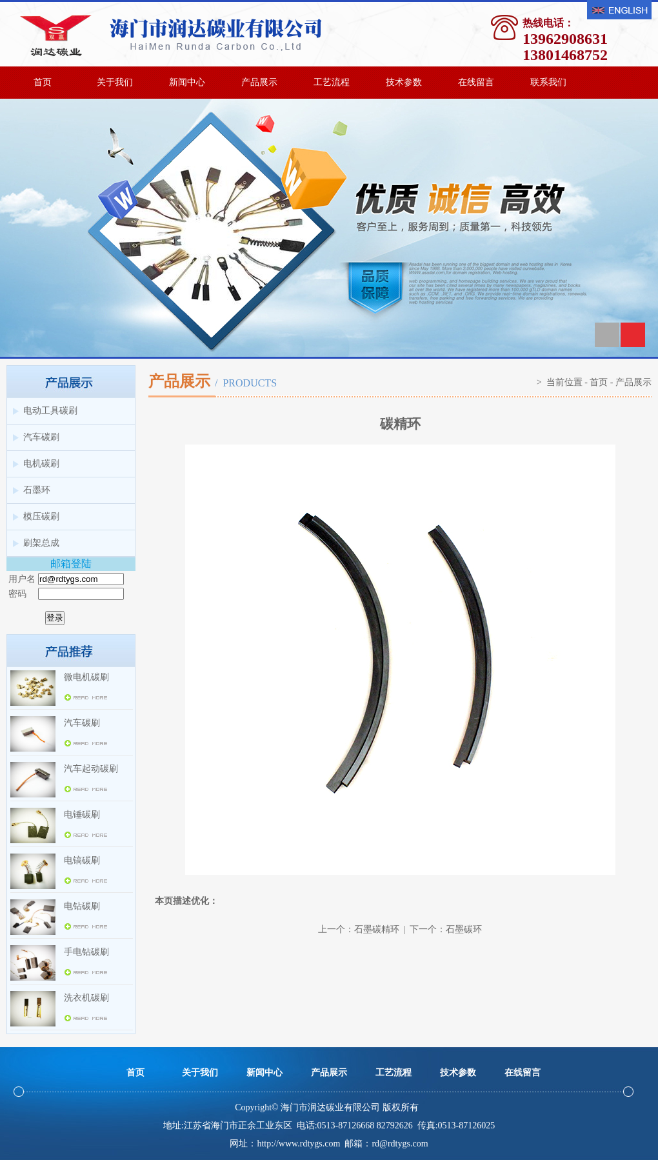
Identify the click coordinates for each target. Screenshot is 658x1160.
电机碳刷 (41, 463)
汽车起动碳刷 (91, 769)
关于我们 (115, 82)
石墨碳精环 (376, 929)
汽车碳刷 (41, 437)
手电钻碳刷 (86, 952)
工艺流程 (332, 82)
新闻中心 (187, 82)
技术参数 (404, 82)
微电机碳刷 (86, 677)
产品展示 (259, 82)
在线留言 (476, 82)
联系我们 (548, 82)
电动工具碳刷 (50, 410)
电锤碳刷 (82, 814)
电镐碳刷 (82, 860)
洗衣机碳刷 (86, 998)
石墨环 (36, 490)
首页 (43, 82)
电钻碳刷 (82, 906)
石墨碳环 (464, 929)
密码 (17, 594)
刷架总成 (41, 543)
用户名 (21, 579)
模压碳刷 (41, 516)
